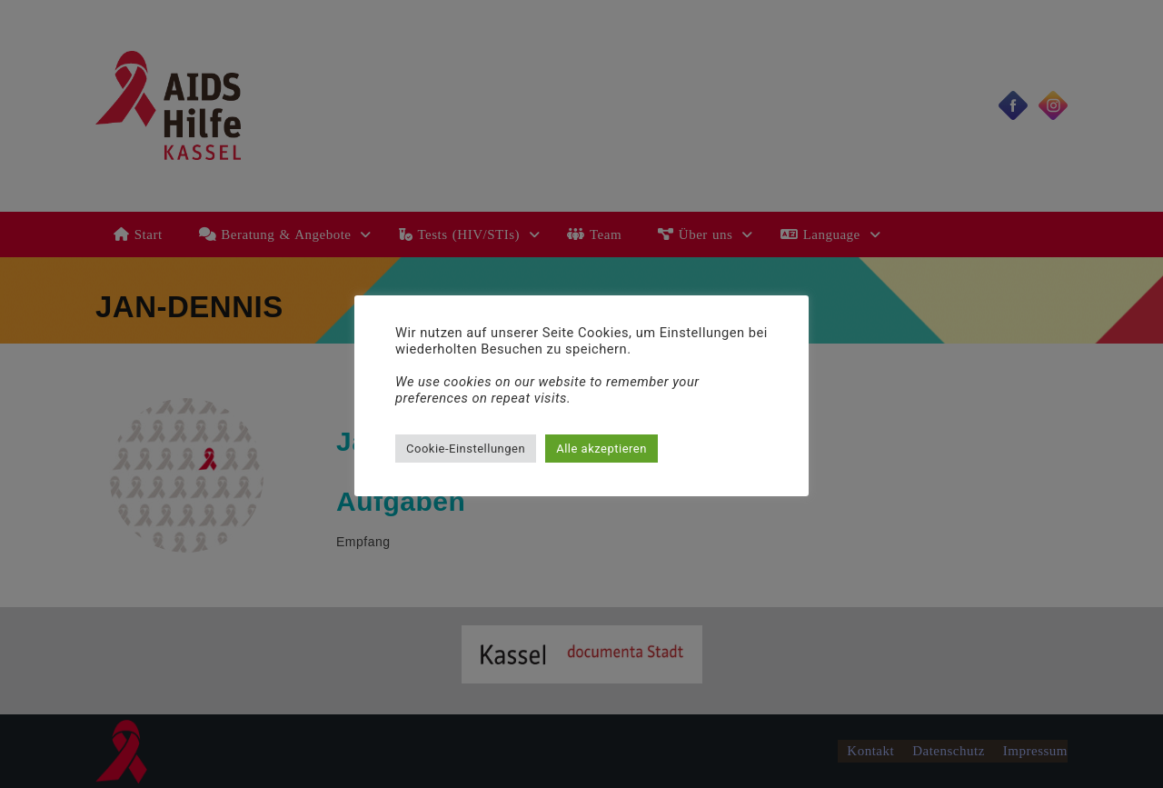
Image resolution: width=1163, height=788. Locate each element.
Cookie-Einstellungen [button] (465, 448)
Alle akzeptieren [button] (601, 448)
